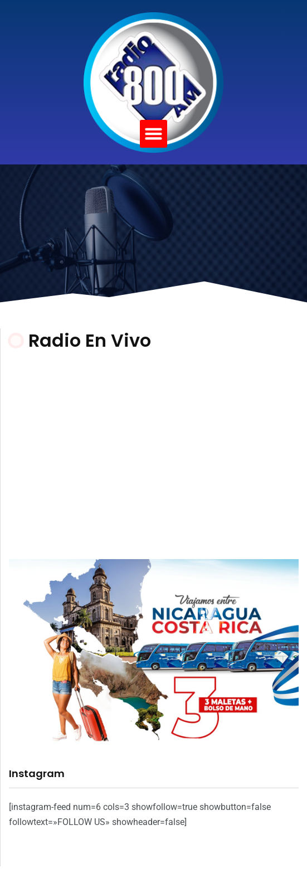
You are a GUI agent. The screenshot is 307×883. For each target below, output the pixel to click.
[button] (154, 134)
